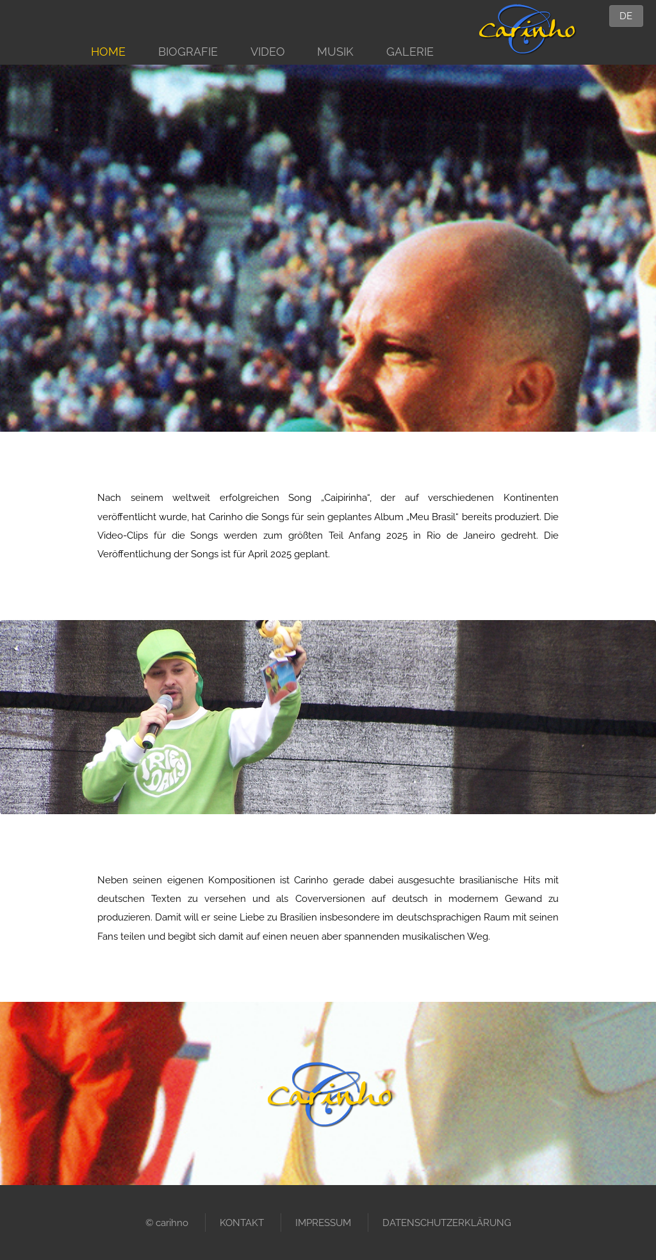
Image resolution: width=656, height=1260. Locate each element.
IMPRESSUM (323, 1222)
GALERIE (410, 51)
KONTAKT (242, 1222)
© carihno (166, 1222)
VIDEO (267, 51)
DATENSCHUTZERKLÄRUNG (446, 1222)
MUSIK (335, 51)
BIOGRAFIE (188, 51)
